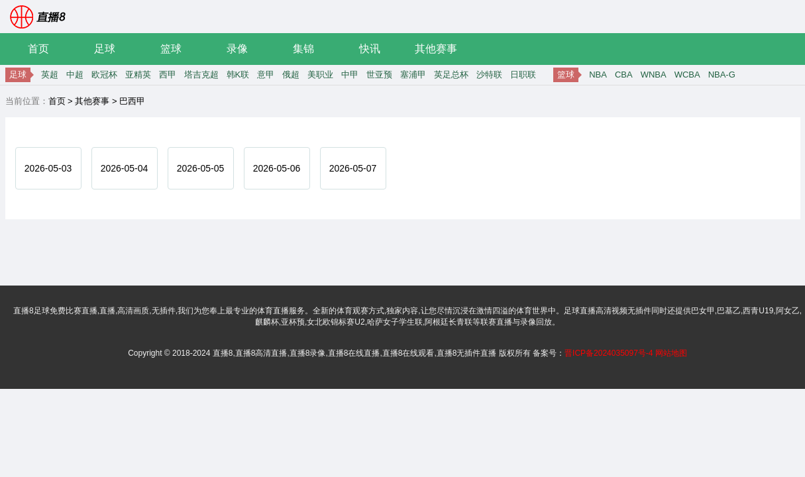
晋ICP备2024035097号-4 (608, 353)
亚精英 (138, 75)
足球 (104, 48)
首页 (38, 48)
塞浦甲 (413, 75)
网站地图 (671, 353)
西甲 (167, 75)
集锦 (303, 48)
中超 (74, 75)
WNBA (654, 75)
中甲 (349, 75)
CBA (624, 75)
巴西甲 (132, 101)
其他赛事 (436, 48)
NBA (598, 75)
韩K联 (238, 75)
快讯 (369, 48)
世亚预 (379, 75)
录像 (237, 48)
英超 (49, 75)
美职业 (320, 75)
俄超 (290, 75)
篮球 (171, 48)
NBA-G (721, 75)
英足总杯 (451, 75)
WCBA (687, 75)
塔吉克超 (201, 75)
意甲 (265, 75)
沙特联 (489, 75)
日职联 (523, 75)
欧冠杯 (104, 75)
